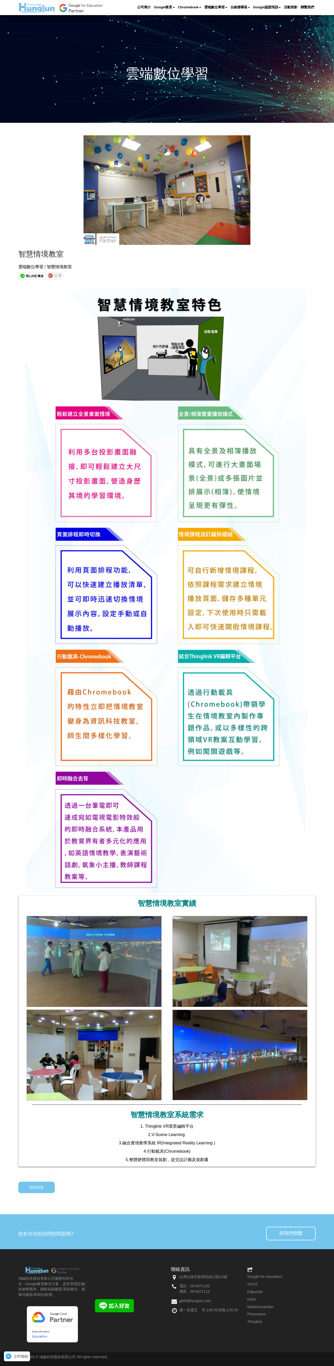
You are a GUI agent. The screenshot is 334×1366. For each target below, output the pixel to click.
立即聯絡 (21, 1356)
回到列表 (36, 1187)
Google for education (264, 1276)
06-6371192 (200, 1286)
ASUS (252, 1284)
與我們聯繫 (291, 1233)
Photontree (256, 1314)
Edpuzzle (255, 1292)
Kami (251, 1299)
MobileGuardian (260, 1307)
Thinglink (255, 1322)
